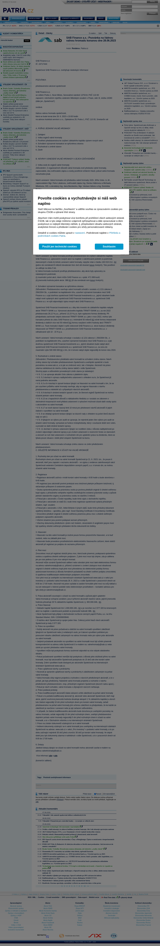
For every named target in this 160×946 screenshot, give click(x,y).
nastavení (80, 233)
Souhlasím (109, 246)
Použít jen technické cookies (59, 246)
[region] (81, 222)
